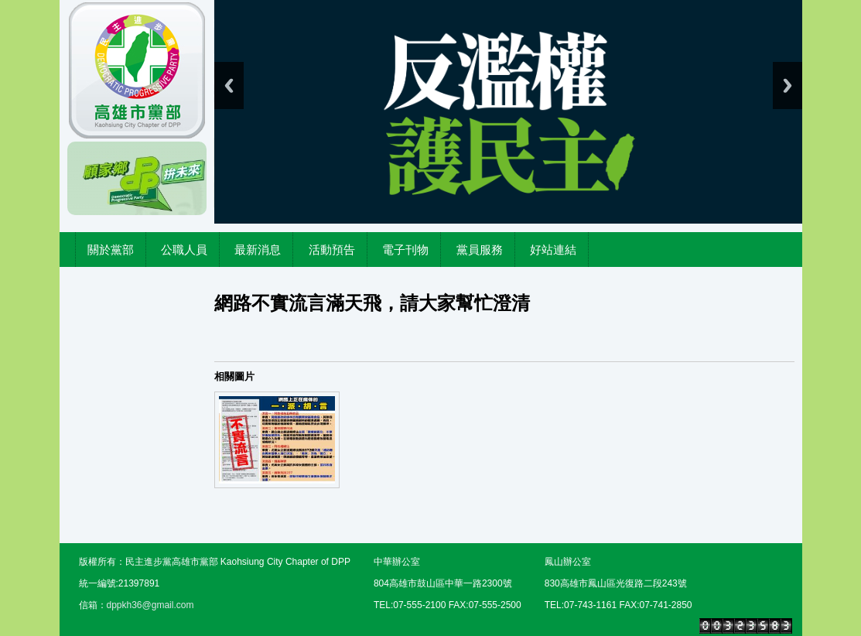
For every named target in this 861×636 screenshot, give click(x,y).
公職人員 (184, 249)
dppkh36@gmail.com (150, 605)
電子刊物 (405, 249)
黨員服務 (479, 249)
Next (787, 85)
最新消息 (257, 249)
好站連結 (553, 249)
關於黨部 (110, 249)
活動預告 (332, 249)
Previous (229, 85)
